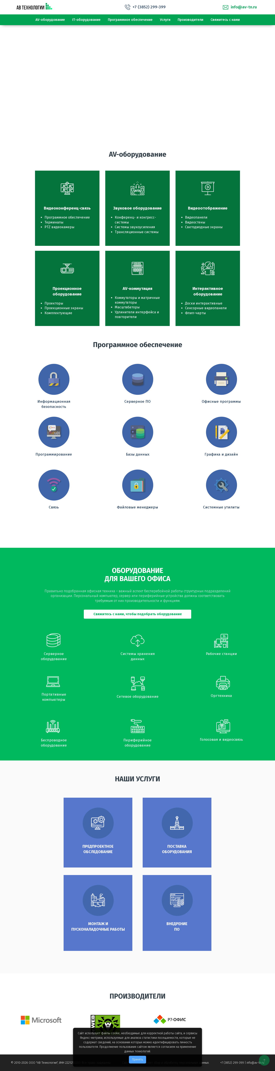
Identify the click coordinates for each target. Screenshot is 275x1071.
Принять (137, 1059)
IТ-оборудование (86, 20)
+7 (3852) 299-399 (149, 7)
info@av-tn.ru (244, 7)
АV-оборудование (50, 20)
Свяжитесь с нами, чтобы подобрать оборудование (137, 614)
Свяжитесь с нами (225, 20)
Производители (190, 20)
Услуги (165, 20)
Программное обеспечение (130, 20)
